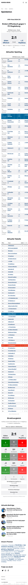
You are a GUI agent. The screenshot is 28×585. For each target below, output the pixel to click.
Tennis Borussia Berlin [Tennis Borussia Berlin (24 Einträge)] (4, 559)
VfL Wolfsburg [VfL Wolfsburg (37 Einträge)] (3, 561)
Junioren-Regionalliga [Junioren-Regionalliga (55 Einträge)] (17, 554)
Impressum (3, 576)
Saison (6, 8)
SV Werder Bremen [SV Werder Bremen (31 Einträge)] (17, 557)
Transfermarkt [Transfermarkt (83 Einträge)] (20, 559)
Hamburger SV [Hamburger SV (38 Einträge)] (20, 551)
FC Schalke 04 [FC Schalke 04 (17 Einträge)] (22, 550)
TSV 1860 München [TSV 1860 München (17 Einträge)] (4, 560)
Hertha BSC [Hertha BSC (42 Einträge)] (8, 553)
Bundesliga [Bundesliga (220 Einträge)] (11, 546)
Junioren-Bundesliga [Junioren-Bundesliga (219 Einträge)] (6, 555)
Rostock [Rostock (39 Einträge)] (2, 557)
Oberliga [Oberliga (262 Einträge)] (16, 556)
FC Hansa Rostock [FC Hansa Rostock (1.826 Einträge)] (7, 550)
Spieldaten (11, 8)
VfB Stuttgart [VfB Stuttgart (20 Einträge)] (14, 560)
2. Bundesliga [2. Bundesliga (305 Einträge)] (18, 545)
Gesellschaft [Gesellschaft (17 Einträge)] (7, 551)
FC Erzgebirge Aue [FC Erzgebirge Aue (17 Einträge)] (22, 548)
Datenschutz (3, 579)
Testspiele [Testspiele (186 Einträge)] (11, 559)
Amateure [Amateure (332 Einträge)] (4, 546)
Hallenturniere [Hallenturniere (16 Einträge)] (11, 551)
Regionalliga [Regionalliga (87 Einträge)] (22, 556)
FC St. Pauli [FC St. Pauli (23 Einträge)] (3, 551)
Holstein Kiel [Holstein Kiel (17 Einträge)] (12, 553)
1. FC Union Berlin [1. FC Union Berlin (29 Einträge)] (11, 545)
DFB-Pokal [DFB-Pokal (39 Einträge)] (20, 546)
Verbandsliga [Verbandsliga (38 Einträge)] (9, 560)
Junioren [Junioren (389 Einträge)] (17, 553)
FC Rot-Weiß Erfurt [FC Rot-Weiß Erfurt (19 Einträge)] (17, 550)
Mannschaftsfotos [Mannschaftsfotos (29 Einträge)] (4, 556)
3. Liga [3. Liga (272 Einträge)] (24, 545)
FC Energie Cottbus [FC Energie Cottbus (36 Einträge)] (16, 548)
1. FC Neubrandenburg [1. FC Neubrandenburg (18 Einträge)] (4, 545)
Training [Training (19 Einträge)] (15, 559)
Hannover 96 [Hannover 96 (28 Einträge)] (3, 553)
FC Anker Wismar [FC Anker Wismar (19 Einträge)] (3, 548)
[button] (23, 2)
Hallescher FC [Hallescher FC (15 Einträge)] (15, 551)
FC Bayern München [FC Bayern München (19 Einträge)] (9, 548)
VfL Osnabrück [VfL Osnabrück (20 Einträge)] (19, 560)
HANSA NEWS (5, 2)
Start (2, 8)
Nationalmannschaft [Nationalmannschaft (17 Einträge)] (10, 556)
